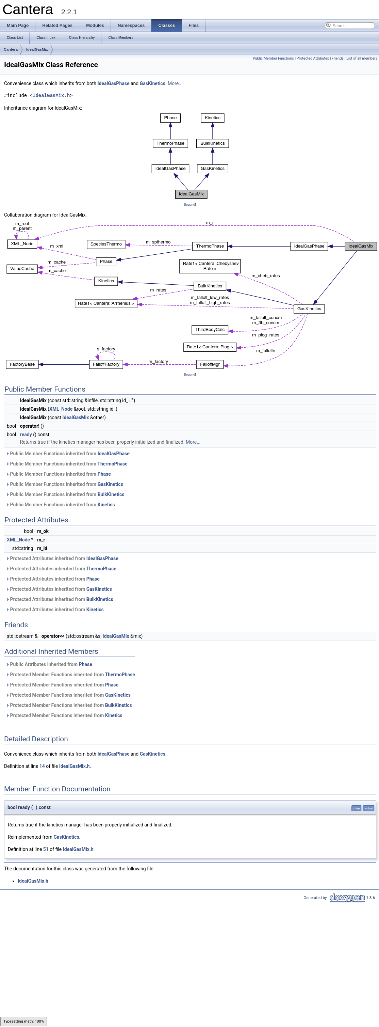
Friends (338, 58)
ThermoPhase (112, 464)
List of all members (361, 58)
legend (190, 204)
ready (26, 434)
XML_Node (60, 409)
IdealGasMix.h (51, 95)
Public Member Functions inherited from (68, 453)
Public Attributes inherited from (49, 664)
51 (46, 849)
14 (42, 766)
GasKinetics (152, 83)
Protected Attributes (313, 58)
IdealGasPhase (113, 83)
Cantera (11, 49)
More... (175, 83)
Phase (104, 474)
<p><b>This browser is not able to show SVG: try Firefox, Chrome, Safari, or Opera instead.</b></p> (190, 156)
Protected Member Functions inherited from (70, 674)
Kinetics (106, 504)
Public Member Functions (273, 58)
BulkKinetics (111, 494)
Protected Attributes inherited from (62, 558)
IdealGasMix (37, 49)
